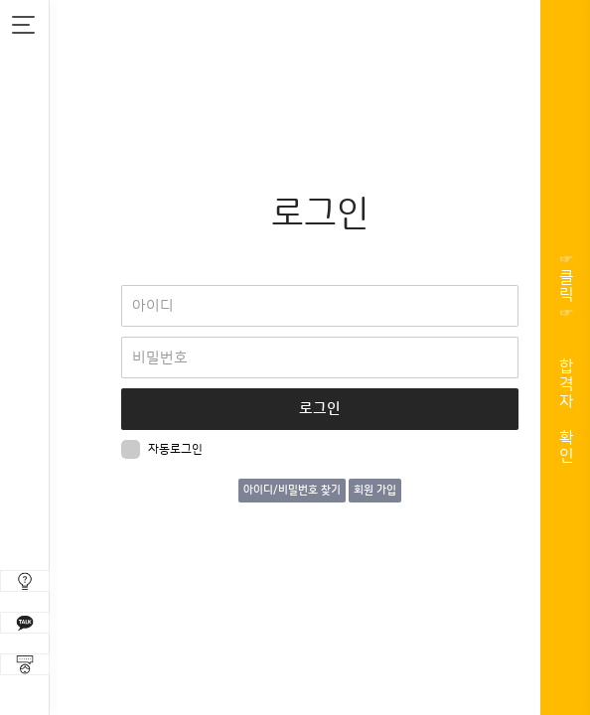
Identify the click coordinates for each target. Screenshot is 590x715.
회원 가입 (375, 491)
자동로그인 (162, 449)
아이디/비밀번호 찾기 (292, 491)
